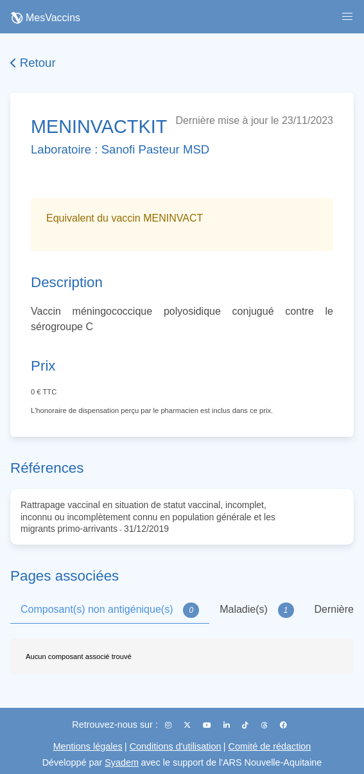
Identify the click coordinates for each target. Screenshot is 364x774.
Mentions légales (88, 746)
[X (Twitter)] (188, 725)
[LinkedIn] (227, 725)
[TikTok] (246, 725)
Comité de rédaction (270, 746)
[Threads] (265, 725)
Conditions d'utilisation (175, 746)
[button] (347, 16)
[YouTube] (208, 725)
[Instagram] (169, 725)
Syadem (122, 762)
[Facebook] (283, 725)
